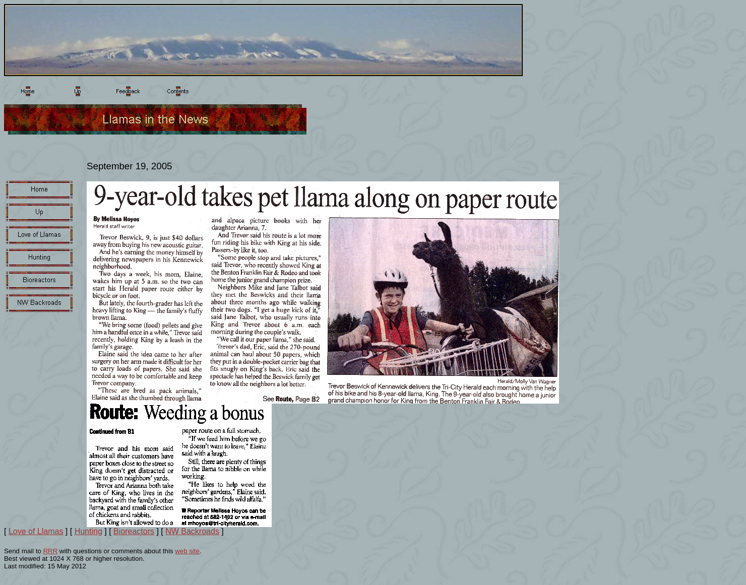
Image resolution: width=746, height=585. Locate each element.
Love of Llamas (36, 531)
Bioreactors (133, 531)
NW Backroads (192, 531)
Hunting (88, 531)
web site (187, 551)
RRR (50, 551)
